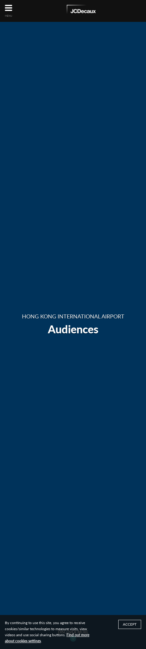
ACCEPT (130, 624)
